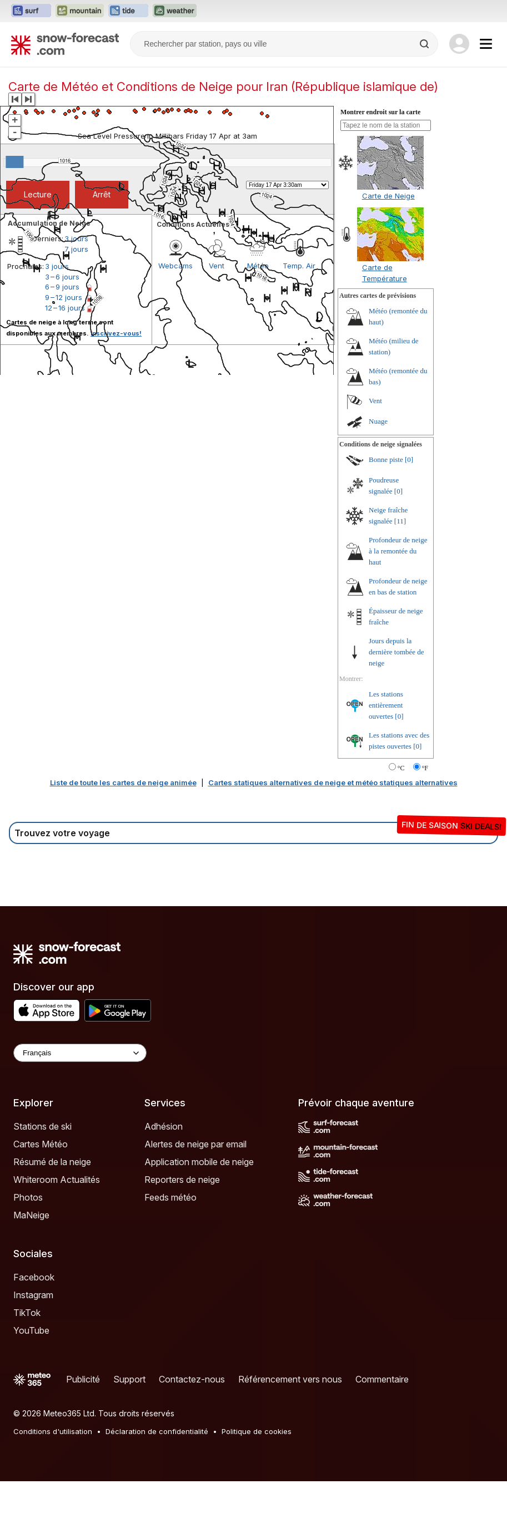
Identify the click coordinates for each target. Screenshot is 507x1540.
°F (425, 768)
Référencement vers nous (290, 1379)
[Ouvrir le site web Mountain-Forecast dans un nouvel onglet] (80, 11)
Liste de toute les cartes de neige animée (123, 782)
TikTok (27, 1312)
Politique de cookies (257, 1431)
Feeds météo (170, 1197)
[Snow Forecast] (65, 44)
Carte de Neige (388, 195)
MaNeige (31, 1215)
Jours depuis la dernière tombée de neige (396, 652)
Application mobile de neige (199, 1161)
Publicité (83, 1379)
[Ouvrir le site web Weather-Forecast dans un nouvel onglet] (175, 11)
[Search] (425, 44)
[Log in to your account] (459, 44)
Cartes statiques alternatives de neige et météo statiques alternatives (333, 782)
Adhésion (163, 1126)
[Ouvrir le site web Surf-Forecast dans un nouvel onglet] (31, 11)
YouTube (31, 1330)
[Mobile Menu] (486, 44)
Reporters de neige (182, 1179)
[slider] (14, 162)
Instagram (33, 1294)
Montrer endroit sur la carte (380, 112)
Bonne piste (386, 459)
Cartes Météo (40, 1144)
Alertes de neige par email (195, 1144)
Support (129, 1379)
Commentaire (382, 1379)
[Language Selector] (80, 1053)
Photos (28, 1197)
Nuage (378, 421)
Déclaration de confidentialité (157, 1431)
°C (401, 768)
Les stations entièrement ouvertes (386, 705)
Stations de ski (42, 1126)
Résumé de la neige (52, 1161)
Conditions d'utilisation (52, 1431)
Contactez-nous (192, 1379)
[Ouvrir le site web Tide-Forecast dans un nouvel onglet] (128, 11)
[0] (409, 459)
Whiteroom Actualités (56, 1179)
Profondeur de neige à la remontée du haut (398, 551)
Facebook (33, 1277)
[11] (400, 521)
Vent (375, 401)
